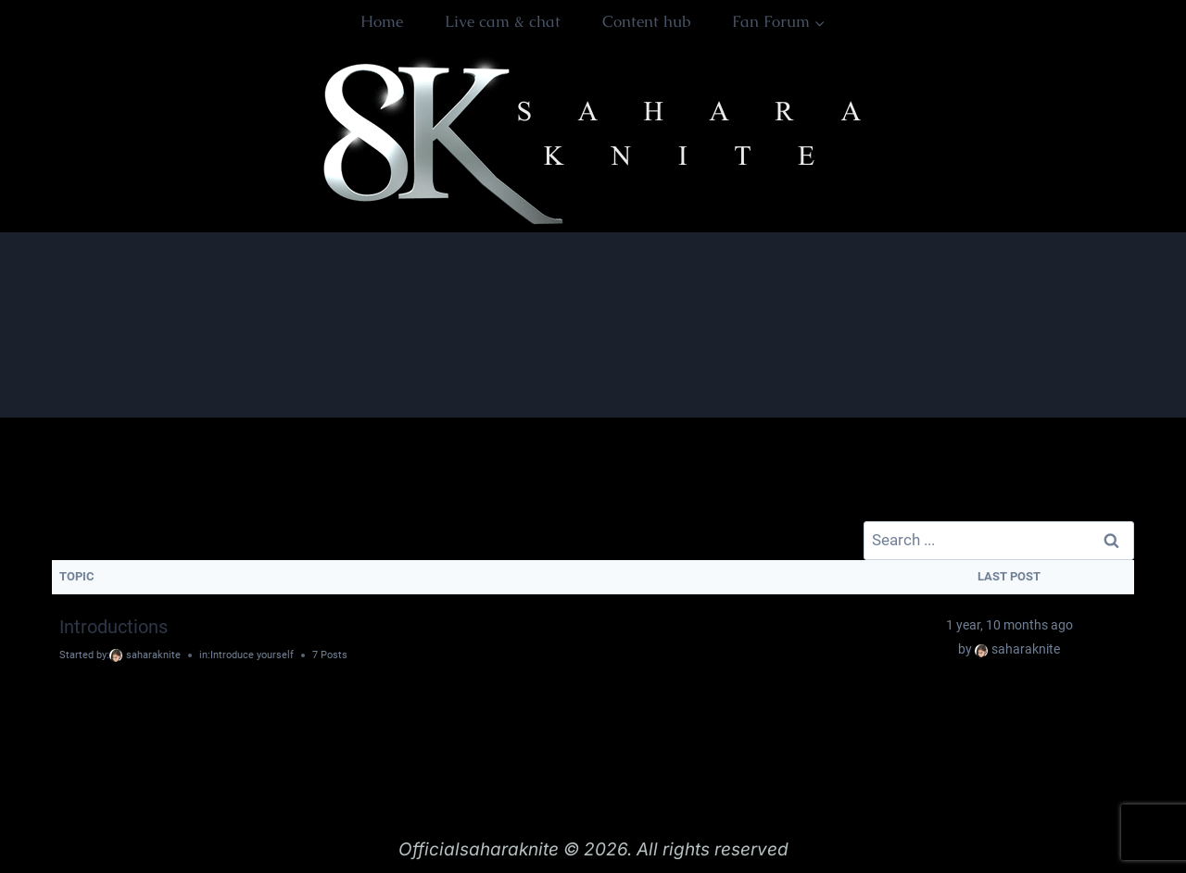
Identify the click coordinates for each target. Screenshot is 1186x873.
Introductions (113, 627)
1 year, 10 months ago (1009, 624)
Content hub (646, 21)
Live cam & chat (503, 21)
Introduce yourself (252, 655)
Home (381, 21)
